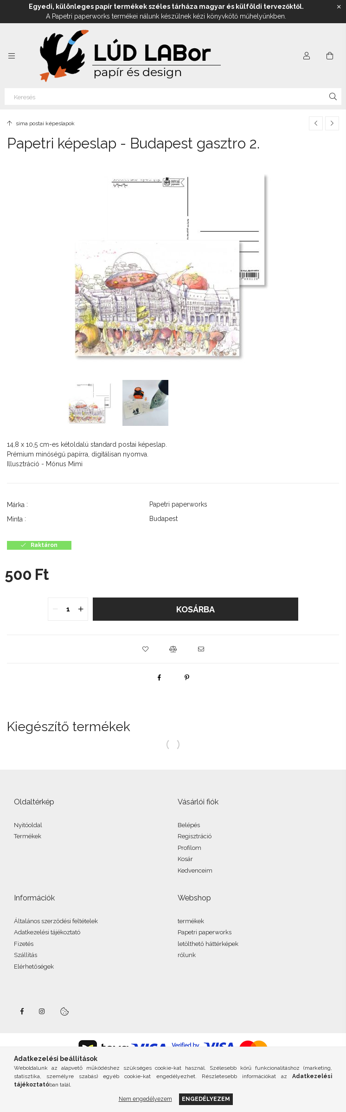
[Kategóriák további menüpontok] (11, 55)
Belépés (189, 825)
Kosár (185, 858)
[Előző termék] (316, 123)
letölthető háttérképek (208, 943)
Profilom (189, 847)
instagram (42, 1011)
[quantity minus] (55, 609)
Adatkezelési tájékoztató (47, 932)
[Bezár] (339, 7)
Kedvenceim (195, 870)
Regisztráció (194, 836)
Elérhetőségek (34, 966)
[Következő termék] (332, 123)
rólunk (187, 954)
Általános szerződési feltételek (56, 921)
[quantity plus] (81, 609)
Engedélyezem (206, 1098)
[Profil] (306, 55)
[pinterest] (187, 677)
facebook (22, 1011)
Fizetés (23, 943)
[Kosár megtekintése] (329, 55)
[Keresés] (173, 96)
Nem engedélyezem (145, 1098)
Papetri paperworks (204, 932)
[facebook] (159, 677)
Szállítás (25, 954)
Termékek (27, 836)
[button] (145, 649)
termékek (191, 921)
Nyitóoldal (28, 825)
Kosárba (195, 609)
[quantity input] (68, 609)
